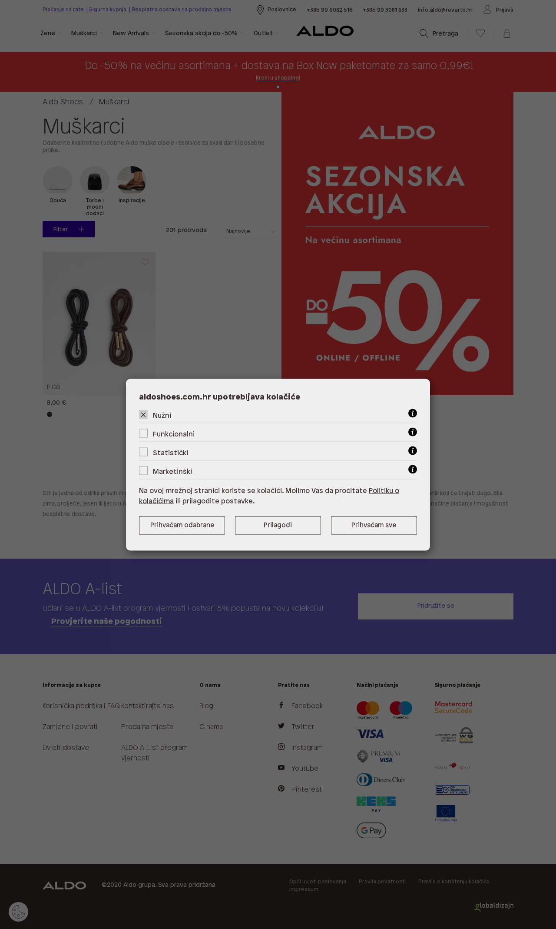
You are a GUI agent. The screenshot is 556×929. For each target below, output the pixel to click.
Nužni (162, 415)
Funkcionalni (174, 434)
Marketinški (172, 471)
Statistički (170, 452)
